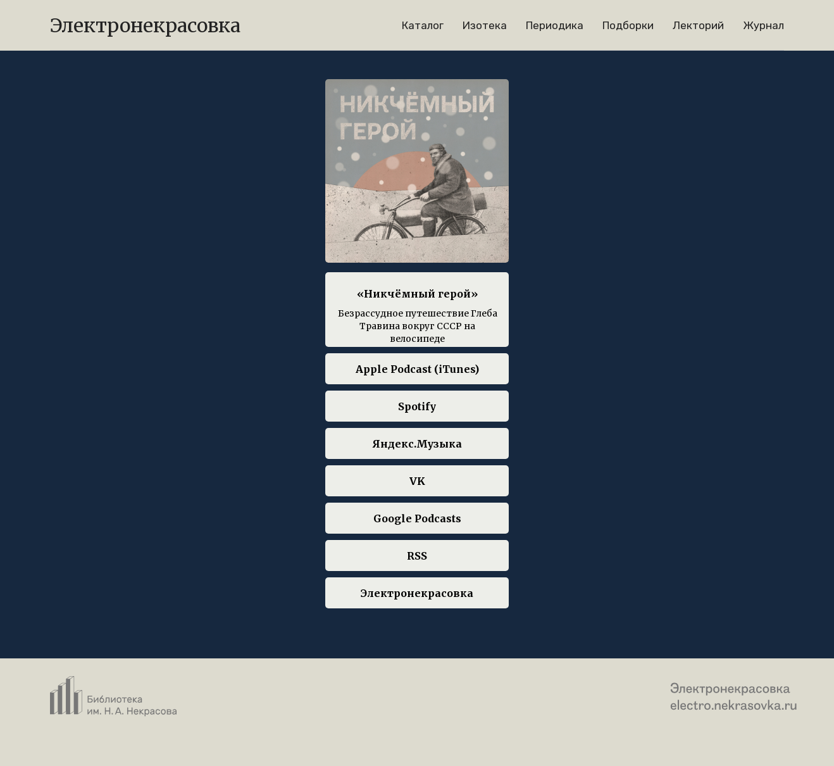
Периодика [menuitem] (554, 25)
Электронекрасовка (417, 593)
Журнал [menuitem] (763, 25)
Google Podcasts (417, 518)
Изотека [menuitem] (485, 25)
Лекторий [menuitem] (698, 25)
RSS (417, 555)
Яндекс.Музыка (417, 443)
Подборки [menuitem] (628, 25)
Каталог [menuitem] (423, 25)
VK (417, 481)
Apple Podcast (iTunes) (417, 369)
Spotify (417, 406)
